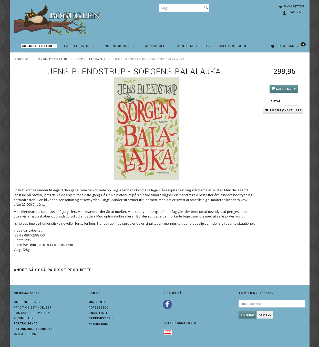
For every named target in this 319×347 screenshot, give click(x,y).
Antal (276, 101)
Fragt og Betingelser (33, 308)
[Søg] (206, 8)
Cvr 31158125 (25, 334)
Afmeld (265, 315)
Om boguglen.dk (28, 302)
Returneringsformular (34, 329)
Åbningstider (25, 318)
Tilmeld (247, 315)
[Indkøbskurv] (288, 46)
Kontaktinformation (32, 313)
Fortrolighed (26, 323)
